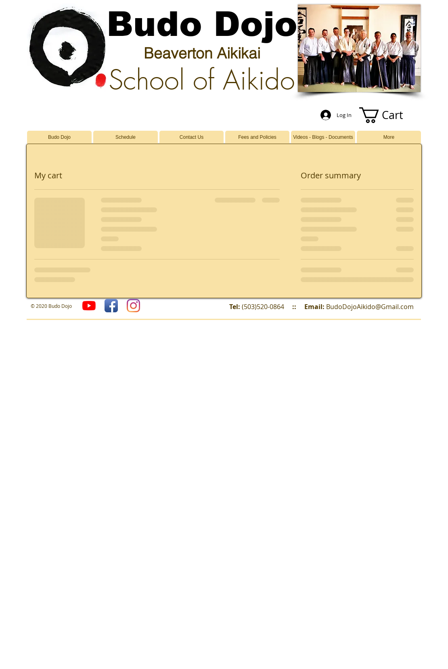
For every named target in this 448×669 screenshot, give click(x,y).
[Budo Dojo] (133, 305)
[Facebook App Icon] (111, 305)
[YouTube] (89, 305)
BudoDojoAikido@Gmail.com (370, 306)
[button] (389, 115)
